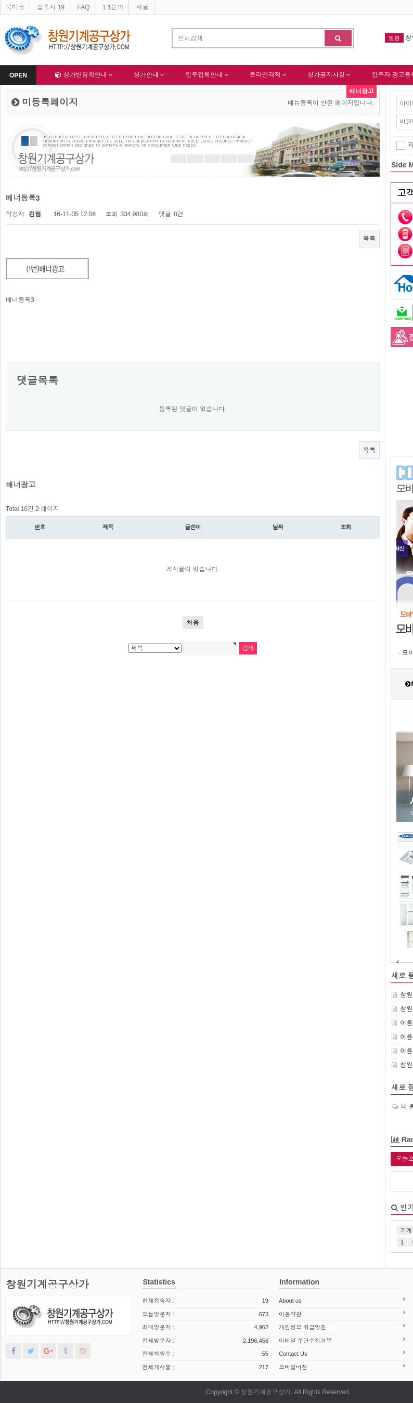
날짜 (278, 527)
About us (290, 1300)
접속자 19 (50, 7)
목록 (369, 238)
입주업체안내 (206, 74)
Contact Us (293, 1353)
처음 (193, 622)
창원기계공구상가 (47, 1284)
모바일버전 (293, 1367)
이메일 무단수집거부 (305, 1341)
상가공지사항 (329, 74)
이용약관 (290, 1314)
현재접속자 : (206, 1300)
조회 (345, 527)
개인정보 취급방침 (302, 1327)
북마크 (15, 7)
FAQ (83, 7)
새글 (142, 7)
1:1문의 (113, 7)
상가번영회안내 (84, 74)
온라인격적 (268, 74)
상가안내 (149, 74)
